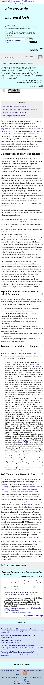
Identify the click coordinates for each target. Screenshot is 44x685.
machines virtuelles (34, 366)
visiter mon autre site (27, 27)
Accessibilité (5, 1)
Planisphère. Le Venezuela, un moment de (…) (17, 652)
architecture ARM (21, 442)
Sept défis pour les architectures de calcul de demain (20, 109)
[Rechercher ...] (30, 57)
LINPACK (29, 504)
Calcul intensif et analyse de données (14, 106)
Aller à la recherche (28, 1)
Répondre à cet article (16, 565)
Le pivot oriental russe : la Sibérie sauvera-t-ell (17, 645)
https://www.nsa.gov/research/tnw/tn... (18, 612)
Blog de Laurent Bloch (12, 642)
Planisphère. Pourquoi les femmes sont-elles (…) (18, 629)
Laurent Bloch (36, 86)
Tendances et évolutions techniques (14, 112)
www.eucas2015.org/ (27, 587)
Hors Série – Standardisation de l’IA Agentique (18, 635)
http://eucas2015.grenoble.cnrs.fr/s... (17, 594)
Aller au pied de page (16, 3)
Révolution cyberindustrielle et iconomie (20, 63)
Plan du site (7, 670)
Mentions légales (28, 670)
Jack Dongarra (35, 129)
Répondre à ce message (33, 616)
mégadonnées (5, 129)
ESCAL (23, 683)
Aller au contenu (15, 1)
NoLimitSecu (9, 637)
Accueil (3, 63)
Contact (17, 670)
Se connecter (8, 57)
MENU (34, 49)
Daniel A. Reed (6, 131)
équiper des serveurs (24, 450)
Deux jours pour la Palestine (11, 640)
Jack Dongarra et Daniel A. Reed (13, 116)
